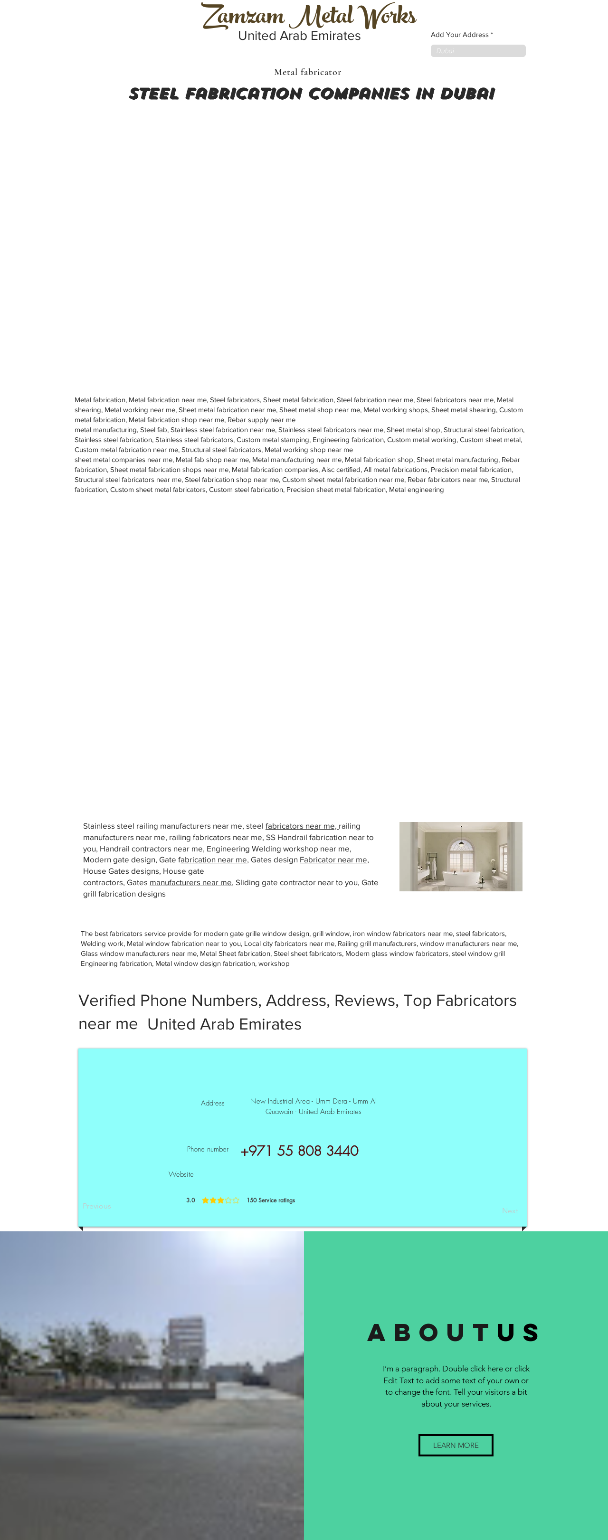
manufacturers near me (191, 882)
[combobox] (478, 51)
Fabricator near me (333, 859)
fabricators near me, (302, 825)
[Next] (494, 1210)
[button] (456, 1445)
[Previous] (114, 1206)
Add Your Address (460, 34)
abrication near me (213, 859)
